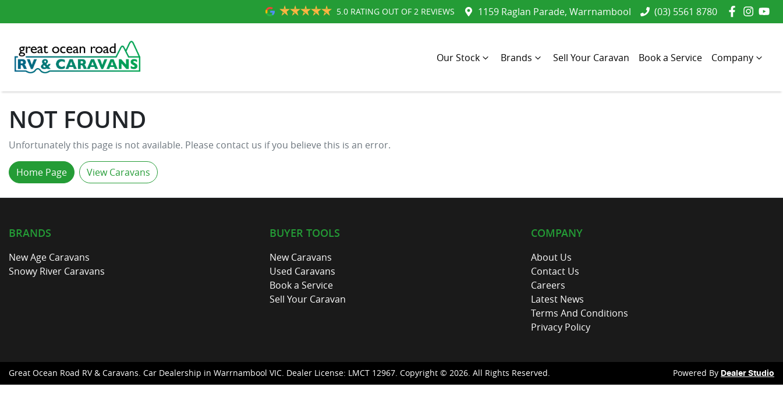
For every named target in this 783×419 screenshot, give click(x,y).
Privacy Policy (560, 327)
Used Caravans (302, 271)
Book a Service (670, 57)
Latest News (557, 299)
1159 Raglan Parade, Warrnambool (554, 11)
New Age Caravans (49, 257)
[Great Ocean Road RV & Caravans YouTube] (766, 11)
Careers (548, 285)
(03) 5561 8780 (685, 11)
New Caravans (301, 257)
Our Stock (464, 57)
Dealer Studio (747, 374)
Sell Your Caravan (591, 57)
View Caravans (118, 172)
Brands (522, 57)
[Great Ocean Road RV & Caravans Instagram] (751, 11)
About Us (551, 257)
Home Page (41, 172)
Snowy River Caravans (57, 271)
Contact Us (555, 271)
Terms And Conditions (579, 313)
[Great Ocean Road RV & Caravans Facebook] (734, 11)
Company (738, 57)
